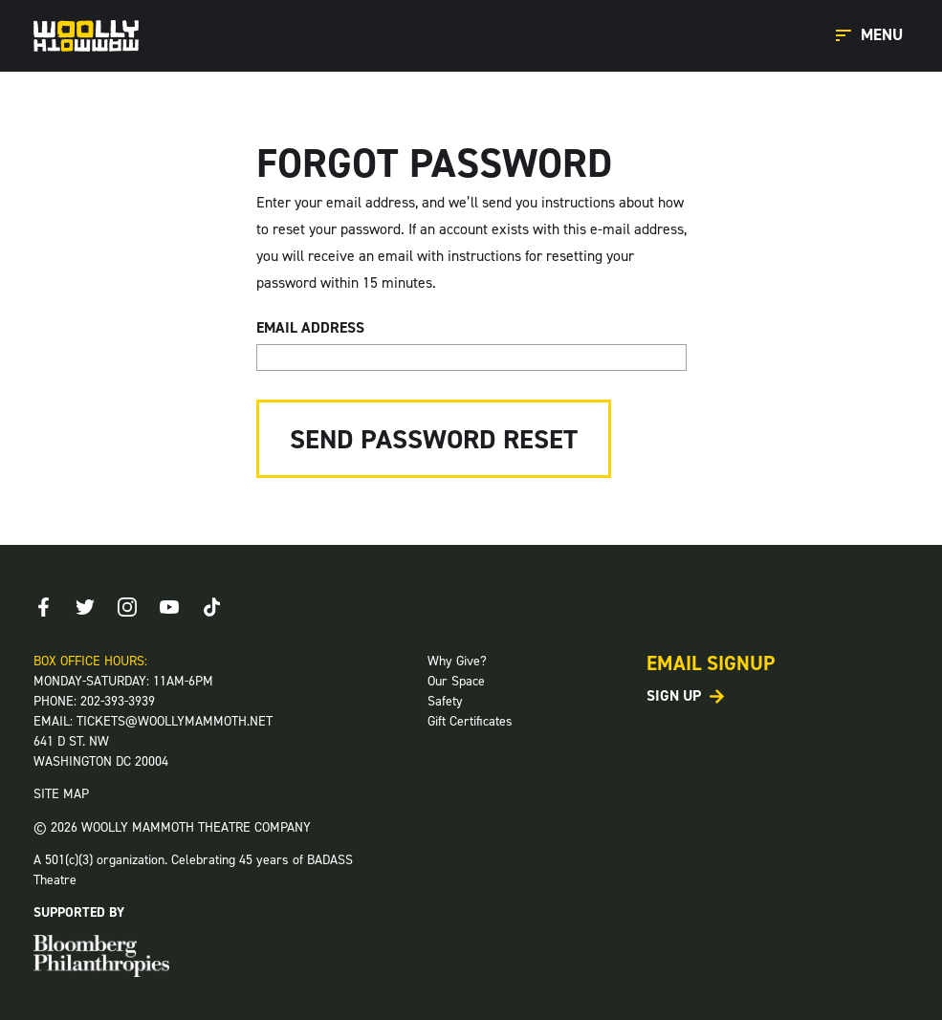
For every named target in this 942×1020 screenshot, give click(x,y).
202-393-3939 (117, 701)
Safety (445, 701)
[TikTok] (211, 607)
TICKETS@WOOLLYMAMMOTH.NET (175, 721)
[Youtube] (169, 607)
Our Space (456, 681)
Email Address (310, 327)
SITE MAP (61, 794)
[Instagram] (127, 607)
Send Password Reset (434, 439)
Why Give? (457, 661)
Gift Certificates (470, 721)
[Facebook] (43, 607)
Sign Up (673, 696)
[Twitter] (85, 607)
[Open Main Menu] (872, 36)
